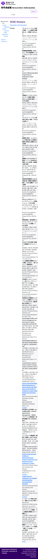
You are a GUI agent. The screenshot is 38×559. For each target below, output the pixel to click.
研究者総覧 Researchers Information (18, 8)
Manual (3, 39)
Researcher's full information (18, 25)
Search (34, 11)
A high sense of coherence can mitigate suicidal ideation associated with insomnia (29, 480)
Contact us (4, 41)
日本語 (13, 14)
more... (24, 541)
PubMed (24, 407)
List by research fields (5, 30)
